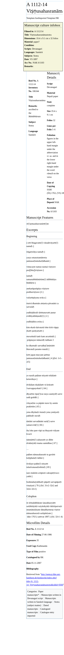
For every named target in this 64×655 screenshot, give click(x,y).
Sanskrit (39, 52)
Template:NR (53, 18)
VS (31, 59)
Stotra (36, 56)
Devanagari (37, 49)
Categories (32, 591)
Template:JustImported (36, 18)
